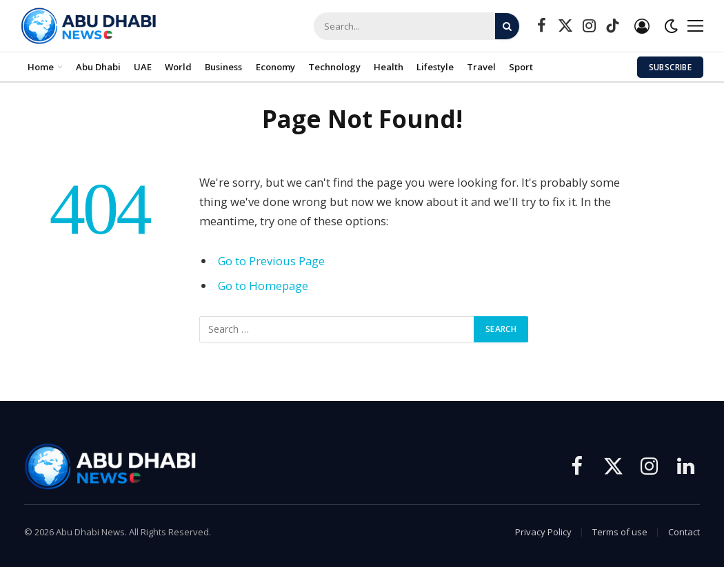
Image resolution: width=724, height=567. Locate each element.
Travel (481, 67)
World (178, 67)
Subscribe (670, 67)
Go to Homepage (263, 285)
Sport (521, 67)
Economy (275, 67)
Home (41, 67)
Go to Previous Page (271, 261)
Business (223, 67)
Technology (334, 67)
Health (388, 67)
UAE (143, 67)
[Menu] (695, 25)
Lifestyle (435, 67)
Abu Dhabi (98, 67)
